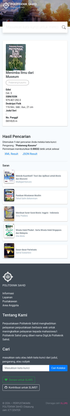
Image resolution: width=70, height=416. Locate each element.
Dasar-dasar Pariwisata (26, 250)
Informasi (8, 293)
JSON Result (29, 153)
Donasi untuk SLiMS (19, 379)
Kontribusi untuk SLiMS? (21, 387)
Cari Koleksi (58, 368)
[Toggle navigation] (62, 5)
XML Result (11, 153)
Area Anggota (10, 305)
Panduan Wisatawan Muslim (28, 195)
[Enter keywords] (25, 368)
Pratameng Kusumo (17, 82)
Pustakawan (9, 301)
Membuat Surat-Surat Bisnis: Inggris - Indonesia (37, 213)
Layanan (7, 297)
